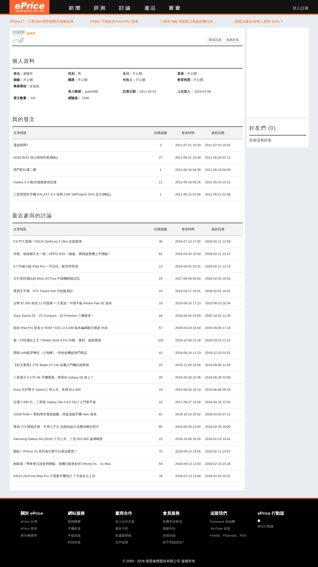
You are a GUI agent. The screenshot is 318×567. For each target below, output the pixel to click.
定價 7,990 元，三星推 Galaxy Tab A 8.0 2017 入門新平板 (54, 402)
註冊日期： (131, 91)
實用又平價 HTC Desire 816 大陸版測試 (43, 291)
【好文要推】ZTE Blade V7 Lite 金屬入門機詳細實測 (51, 365)
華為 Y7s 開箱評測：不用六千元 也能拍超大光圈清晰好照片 (56, 427)
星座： (182, 73)
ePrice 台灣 (29, 521)
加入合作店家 (125, 521)
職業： (73, 80)
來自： (18, 73)
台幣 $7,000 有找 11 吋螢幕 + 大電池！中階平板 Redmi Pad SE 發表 (62, 303)
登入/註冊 (301, 8)
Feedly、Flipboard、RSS (228, 535)
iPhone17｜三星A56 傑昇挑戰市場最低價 (41, 21)
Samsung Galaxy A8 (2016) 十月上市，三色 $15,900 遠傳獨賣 (58, 439)
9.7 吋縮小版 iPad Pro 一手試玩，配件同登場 (45, 266)
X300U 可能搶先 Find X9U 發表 (114, 21)
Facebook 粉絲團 (222, 521)
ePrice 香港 (29, 528)
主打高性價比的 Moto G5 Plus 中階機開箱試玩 (46, 278)
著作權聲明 (29, 535)
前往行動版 (266, 526)
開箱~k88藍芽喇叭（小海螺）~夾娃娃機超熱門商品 (50, 353)
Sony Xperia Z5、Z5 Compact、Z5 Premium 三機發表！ (53, 315)
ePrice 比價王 (29, 7)
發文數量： (21, 98)
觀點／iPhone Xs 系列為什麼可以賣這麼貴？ (45, 451)
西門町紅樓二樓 (24, 170)
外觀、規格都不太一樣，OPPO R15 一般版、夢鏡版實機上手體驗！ (62, 254)
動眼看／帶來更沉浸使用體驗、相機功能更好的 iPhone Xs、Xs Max (62, 464)
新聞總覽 (74, 521)
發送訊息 (215, 40)
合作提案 (121, 542)
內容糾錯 (169, 535)
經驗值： (74, 98)
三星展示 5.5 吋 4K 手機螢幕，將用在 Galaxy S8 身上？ (53, 377)
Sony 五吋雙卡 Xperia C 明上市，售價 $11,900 (47, 389)
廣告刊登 (121, 528)
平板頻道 (74, 535)
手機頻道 (74, 528)
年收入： (129, 80)
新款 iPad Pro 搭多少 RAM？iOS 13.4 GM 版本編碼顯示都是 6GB (60, 328)
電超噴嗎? (20, 145)
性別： (73, 73)
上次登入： (185, 91)
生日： (127, 73)
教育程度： (185, 80)
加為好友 (232, 40)
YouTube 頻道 (220, 528)
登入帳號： (76, 91)
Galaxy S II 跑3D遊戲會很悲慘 (35, 182)
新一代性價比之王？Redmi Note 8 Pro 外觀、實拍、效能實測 (57, 340)
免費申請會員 (172, 521)
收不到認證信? (173, 542)
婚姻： (18, 80)
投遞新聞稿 (123, 535)
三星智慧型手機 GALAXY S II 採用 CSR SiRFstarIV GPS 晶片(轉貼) (62, 194)
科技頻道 (74, 542)
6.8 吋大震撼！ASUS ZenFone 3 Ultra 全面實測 (47, 241)
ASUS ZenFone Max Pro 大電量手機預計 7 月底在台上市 (54, 476)
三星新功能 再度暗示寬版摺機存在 (186, 21)
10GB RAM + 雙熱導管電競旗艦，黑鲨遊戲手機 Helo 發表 (55, 414)
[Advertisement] (278, 73)
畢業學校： (21, 86)
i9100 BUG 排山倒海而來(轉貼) (35, 157)
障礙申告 (169, 528)
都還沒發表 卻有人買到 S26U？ (259, 21)
